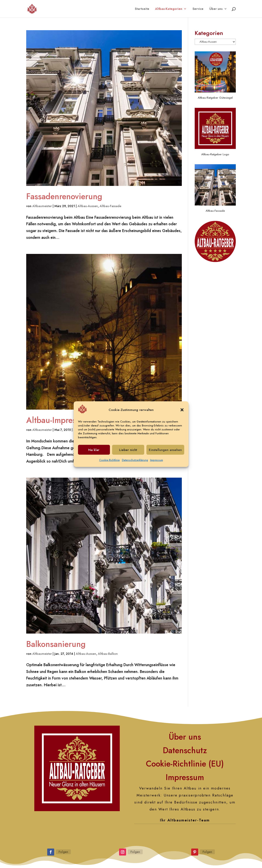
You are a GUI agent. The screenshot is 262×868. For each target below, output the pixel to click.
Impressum (156, 463)
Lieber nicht (128, 452)
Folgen (63, 852)
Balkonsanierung (56, 644)
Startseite (142, 9)
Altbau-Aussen (88, 206)
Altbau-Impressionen (62, 420)
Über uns (216, 9)
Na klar (93, 452)
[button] (182, 412)
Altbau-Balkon (108, 653)
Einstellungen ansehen (165, 452)
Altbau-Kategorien (168, 9)
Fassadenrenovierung (64, 196)
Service (198, 9)
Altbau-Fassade (110, 206)
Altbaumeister (42, 206)
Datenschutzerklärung (135, 463)
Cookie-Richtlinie (109, 463)
